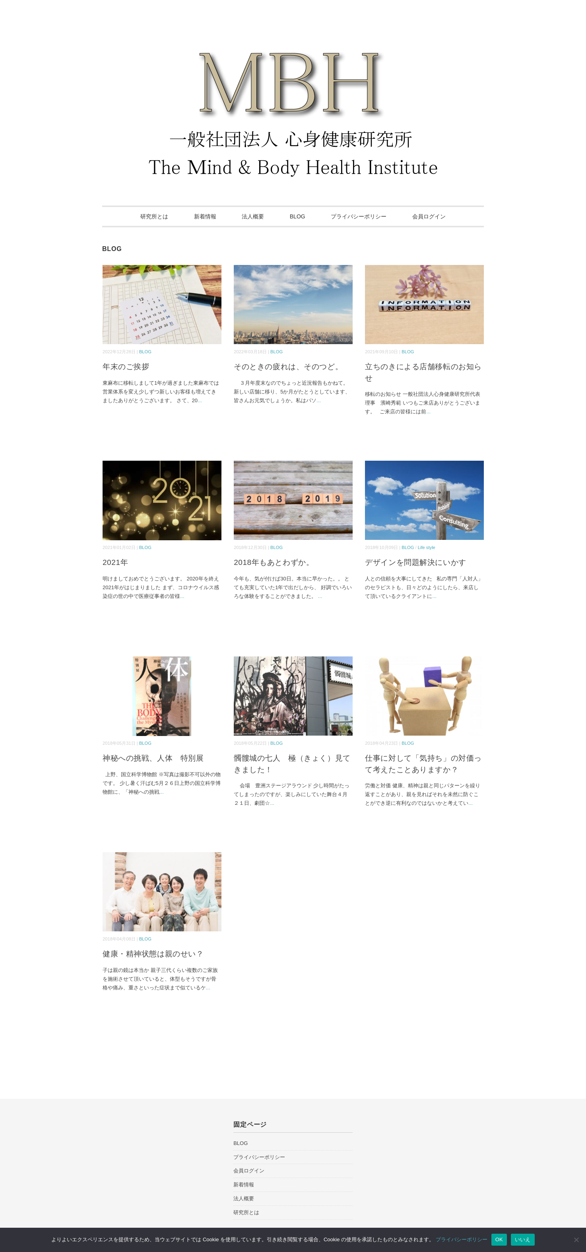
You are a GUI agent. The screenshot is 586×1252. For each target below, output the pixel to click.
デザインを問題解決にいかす (415, 562)
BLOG (297, 216)
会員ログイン (429, 216)
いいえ (523, 1239)
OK (499, 1239)
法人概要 (253, 216)
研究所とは (154, 216)
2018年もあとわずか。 (274, 562)
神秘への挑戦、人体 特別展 (153, 758)
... (200, 400)
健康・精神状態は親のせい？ (153, 954)
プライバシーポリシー (358, 216)
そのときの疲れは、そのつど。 (288, 366)
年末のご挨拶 (126, 366)
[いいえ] (576, 1240)
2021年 (115, 562)
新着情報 (205, 216)
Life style (426, 547)
